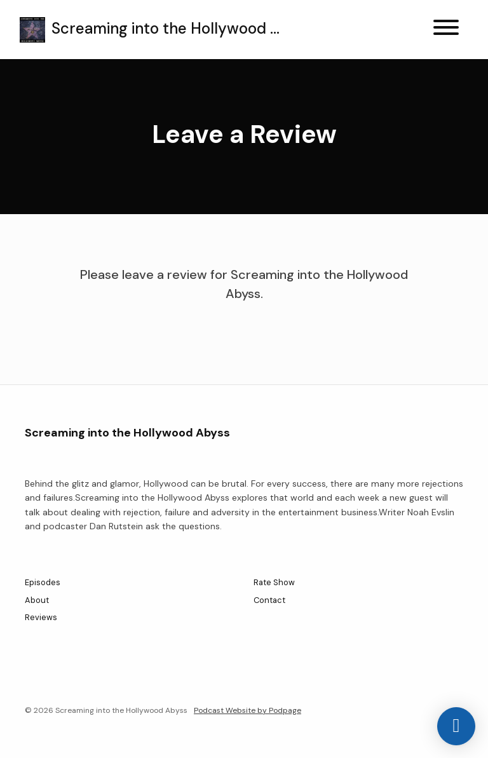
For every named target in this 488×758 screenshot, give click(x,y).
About (37, 600)
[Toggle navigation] (446, 29)
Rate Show (274, 582)
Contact (269, 600)
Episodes (42, 582)
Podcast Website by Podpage (247, 710)
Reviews (41, 617)
